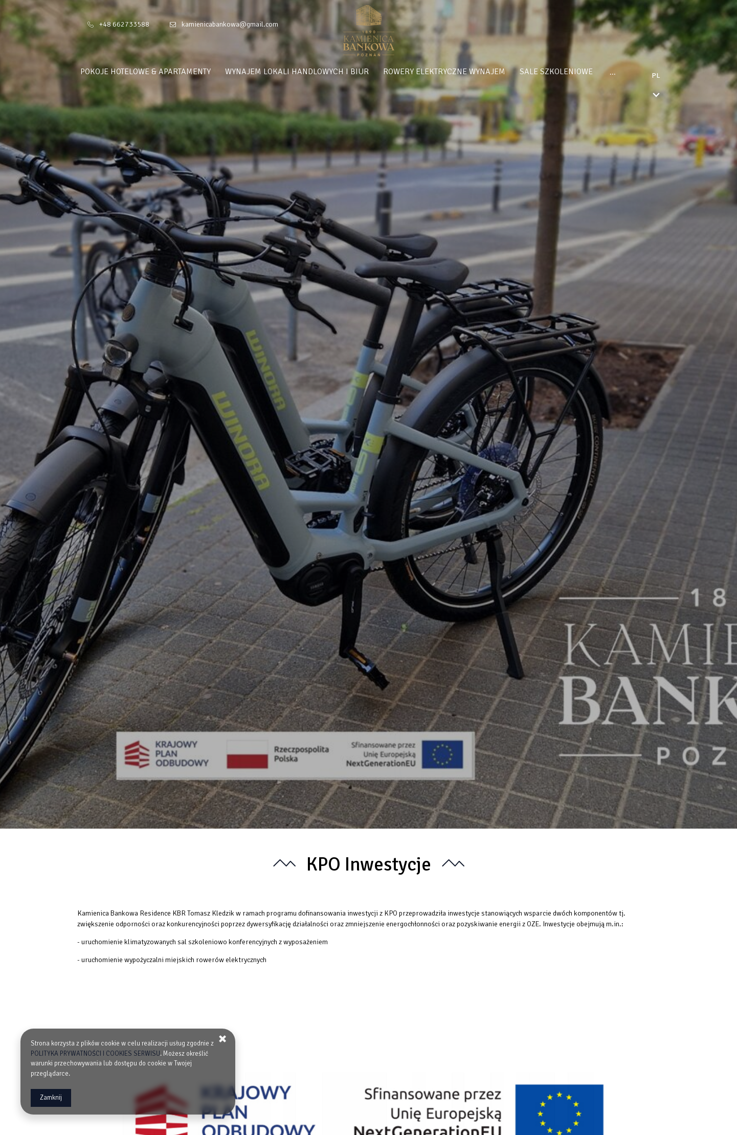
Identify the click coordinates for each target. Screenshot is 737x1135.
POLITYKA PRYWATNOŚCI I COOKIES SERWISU (95, 1054)
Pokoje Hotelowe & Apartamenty (165, 71)
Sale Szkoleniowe (575, 71)
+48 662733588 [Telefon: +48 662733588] (124, 24)
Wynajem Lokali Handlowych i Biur (316, 71)
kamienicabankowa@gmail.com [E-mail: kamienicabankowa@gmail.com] (230, 24)
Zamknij (51, 1098)
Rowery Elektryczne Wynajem (464, 71)
